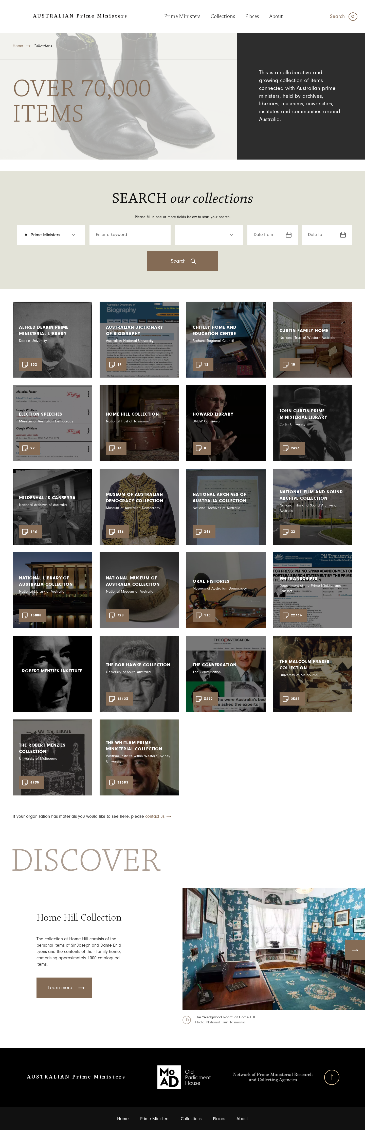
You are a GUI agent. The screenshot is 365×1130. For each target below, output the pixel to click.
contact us (155, 816)
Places (249, 16)
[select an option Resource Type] (209, 235)
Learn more (60, 987)
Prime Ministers (179, 16)
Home (18, 46)
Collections (219, 16)
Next (355, 950)
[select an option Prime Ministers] (51, 235)
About (272, 16)
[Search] (343, 16)
